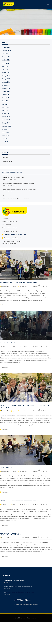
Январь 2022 (5, 85)
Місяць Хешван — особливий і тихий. (14, 177)
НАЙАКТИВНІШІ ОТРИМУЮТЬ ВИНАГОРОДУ (18, 282)
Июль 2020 (5, 132)
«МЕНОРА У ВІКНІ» (7, 342)
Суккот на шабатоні (8, 196)
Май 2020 (5, 139)
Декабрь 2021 (6, 88)
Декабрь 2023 (6, 76)
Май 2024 (5, 66)
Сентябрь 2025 (6, 51)
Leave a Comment (25, 286)
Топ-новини (5, 158)
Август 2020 (5, 129)
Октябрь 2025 (6, 47)
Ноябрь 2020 (6, 120)
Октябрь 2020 (6, 123)
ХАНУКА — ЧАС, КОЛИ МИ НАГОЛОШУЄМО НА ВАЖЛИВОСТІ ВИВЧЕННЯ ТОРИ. (25, 406)
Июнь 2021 (5, 101)
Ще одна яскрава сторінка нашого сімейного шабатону (18, 184)
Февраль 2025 (6, 57)
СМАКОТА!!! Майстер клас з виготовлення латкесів (19, 501)
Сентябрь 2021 (6, 95)
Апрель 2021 (5, 107)
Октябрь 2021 (6, 91)
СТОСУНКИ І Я (6, 467)
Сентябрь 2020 (6, 126)
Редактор (14, 286)
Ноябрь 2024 (6, 60)
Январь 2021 (5, 113)
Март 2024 (5, 69)
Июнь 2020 (5, 136)
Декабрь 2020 (6, 117)
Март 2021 (5, 110)
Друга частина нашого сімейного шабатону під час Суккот (19, 190)
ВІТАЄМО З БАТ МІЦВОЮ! (10, 534)
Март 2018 (5, 142)
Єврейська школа (7, 161)
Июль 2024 (5, 63)
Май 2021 (4, 104)
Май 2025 (5, 54)
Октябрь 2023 (6, 79)
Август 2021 (5, 98)
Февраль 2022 (6, 82)
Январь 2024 (6, 73)
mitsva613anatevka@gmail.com (15, 235)
